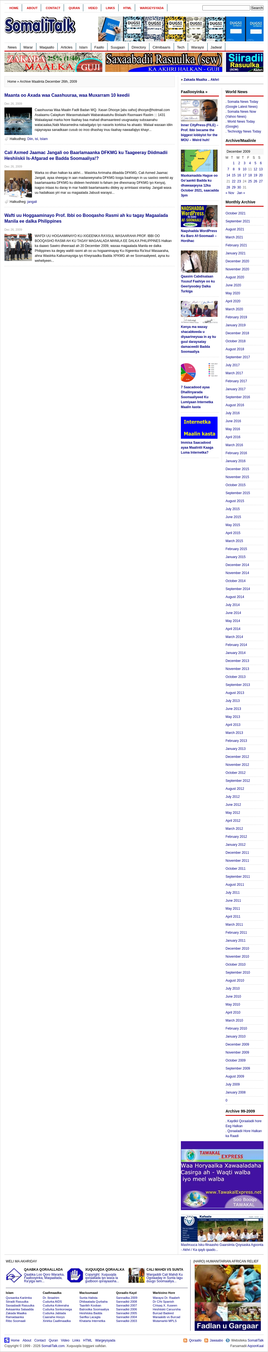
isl (36, 139)
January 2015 (236, 557)
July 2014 (233, 605)
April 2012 (233, 821)
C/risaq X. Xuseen (165, 1305)
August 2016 (235, 405)
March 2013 (234, 733)
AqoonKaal (255, 1346)
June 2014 (233, 613)
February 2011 (236, 932)
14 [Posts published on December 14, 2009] (228, 175)
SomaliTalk (256, 1340)
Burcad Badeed (163, 1313)
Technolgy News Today (244, 131)
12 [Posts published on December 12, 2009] (255, 169)
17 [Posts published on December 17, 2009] (244, 175)
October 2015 (236, 485)
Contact (53, 8)
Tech (180, 47)
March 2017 (234, 373)
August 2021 (235, 229)
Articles (67, 47)
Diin (30, 139)
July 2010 (233, 988)
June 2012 (233, 805)
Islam (83, 47)
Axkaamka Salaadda (20, 1309)
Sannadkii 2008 (126, 1301)
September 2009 (238, 1068)
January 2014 (236, 653)
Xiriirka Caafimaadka (57, 1321)
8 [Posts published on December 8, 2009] (234, 169)
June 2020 (233, 285)
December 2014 (237, 565)
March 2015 (234, 541)
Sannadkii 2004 (126, 1317)
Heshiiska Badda (90, 1313)
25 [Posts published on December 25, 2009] (250, 181)
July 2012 (233, 797)
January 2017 (236, 389)
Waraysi (197, 47)
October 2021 (236, 213)
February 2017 (236, 381)
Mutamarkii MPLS (165, 1321)
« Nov (230, 193)
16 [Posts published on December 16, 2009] (239, 175)
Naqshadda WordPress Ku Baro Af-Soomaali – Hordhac (199, 236)
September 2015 (238, 493)
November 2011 (237, 861)
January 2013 (236, 749)
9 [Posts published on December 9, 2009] (239, 169)
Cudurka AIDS (52, 1301)
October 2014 (236, 581)
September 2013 (238, 685)
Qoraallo (195, 1340)
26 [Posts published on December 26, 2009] (255, 181)
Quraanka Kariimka (19, 1297)
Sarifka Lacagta (89, 1317)
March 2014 (234, 637)
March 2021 (234, 237)
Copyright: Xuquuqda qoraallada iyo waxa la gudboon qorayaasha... (97, 1275)
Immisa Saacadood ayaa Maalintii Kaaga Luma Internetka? (197, 447)
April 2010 (233, 1012)
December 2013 (237, 661)
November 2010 (237, 956)
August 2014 (235, 597)
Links (110, 8)
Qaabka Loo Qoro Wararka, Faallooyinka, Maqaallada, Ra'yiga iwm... (35, 1275)
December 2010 (237, 948)
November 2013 (237, 669)
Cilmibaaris (161, 47)
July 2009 (233, 1084)
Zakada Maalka (16, 1313)
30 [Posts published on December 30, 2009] (239, 187)
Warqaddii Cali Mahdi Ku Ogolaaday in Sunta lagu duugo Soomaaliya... (158, 1275)
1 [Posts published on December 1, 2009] (234, 163)
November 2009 (237, 1052)
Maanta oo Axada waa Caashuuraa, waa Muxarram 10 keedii (67, 95)
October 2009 (236, 1060)
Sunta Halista (88, 1297)
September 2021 (238, 221)
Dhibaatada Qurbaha (93, 1301)
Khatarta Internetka (92, 1321)
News (12, 47)
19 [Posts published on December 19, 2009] (255, 175)
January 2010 (236, 1036)
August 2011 (235, 885)
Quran (74, 8)
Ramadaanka (15, 1317)
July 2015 (233, 509)
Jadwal (216, 47)
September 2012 (238, 781)
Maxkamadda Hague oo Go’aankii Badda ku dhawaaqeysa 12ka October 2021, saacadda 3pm (200, 185)
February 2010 (236, 1028)
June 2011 (233, 901)
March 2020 (234, 309)
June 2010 (233, 996)
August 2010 (235, 980)
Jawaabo (216, 1340)
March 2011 (234, 925)
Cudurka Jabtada (54, 1313)
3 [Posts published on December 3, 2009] (245, 163)
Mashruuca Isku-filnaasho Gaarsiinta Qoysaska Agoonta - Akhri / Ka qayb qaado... (222, 1245)
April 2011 (233, 917)
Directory (139, 47)
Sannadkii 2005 (126, 1313)
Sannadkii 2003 (126, 1321)
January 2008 (236, 1092)
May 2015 (233, 525)
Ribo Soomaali (16, 1321)
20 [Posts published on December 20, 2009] (260, 175)
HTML (127, 8)
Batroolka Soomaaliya (94, 1309)
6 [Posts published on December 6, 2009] (261, 163)
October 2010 (236, 964)
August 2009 (235, 1076)
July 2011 (233, 893)
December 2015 (237, 469)
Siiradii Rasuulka (17, 1301)
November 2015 (237, 477)
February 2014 (236, 645)
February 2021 (236, 245)
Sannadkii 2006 (126, 1309)
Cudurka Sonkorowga (57, 1309)
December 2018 (237, 333)
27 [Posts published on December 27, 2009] (260, 181)
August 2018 (235, 349)
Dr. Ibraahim (51, 1297)
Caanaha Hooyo (54, 1317)
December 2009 (237, 1044)
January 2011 (236, 940)
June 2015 (233, 517)
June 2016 (233, 421)
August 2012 (235, 789)
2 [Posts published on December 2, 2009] (239, 163)
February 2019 (236, 317)
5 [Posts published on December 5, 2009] (255, 163)
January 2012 (236, 845)
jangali (32, 202)
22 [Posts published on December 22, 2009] (233, 181)
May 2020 (233, 293)
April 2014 (233, 629)
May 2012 (233, 813)
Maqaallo (46, 47)
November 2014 (237, 573)
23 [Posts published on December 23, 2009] (239, 181)
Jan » (241, 193)
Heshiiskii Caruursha (167, 1309)
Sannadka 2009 (126, 1297)
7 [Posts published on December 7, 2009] (228, 169)
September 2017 (238, 357)
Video (92, 8)
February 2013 (236, 741)
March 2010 (234, 1020)
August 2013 (235, 693)
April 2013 (233, 725)
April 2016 (233, 437)
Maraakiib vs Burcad (166, 1317)
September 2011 (238, 877)
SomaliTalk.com (53, 1346)
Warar (28, 47)
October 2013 (236, 677)
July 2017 (233, 365)
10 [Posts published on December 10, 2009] (244, 169)
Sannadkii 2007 (126, 1305)
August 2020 (235, 277)
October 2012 (236, 773)
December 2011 (237, 853)
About (32, 8)
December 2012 (237, 757)
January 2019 (236, 325)
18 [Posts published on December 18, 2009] (250, 175)
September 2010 (238, 972)
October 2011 (236, 869)
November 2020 (237, 269)
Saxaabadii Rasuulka (20, 1305)
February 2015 (236, 549)
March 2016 (234, 445)
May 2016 (233, 429)
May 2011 (233, 909)
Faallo (99, 47)
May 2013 (233, 717)
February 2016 (236, 453)
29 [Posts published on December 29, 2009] (233, 187)
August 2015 (235, 501)
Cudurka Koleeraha (56, 1305)
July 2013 (233, 701)
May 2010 (233, 1004)
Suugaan (118, 47)
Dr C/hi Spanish (163, 1301)
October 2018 (236, 341)
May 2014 (233, 621)
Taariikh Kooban (90, 1305)
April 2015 (233, 533)
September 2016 (238, 397)
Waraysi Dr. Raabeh (166, 1297)
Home (13, 8)
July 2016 (233, 413)
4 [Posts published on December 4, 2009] (250, 163)
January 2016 (236, 461)
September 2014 (238, 589)
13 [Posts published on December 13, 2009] (260, 169)
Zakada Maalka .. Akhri (201, 80)
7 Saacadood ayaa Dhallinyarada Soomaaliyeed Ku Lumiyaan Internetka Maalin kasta (197, 397)
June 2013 (233, 709)
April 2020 (233, 301)
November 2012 (237, 765)
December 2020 (237, 261)
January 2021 (236, 253)
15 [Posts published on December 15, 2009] (233, 175)
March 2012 (234, 829)
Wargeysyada (152, 8)
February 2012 (236, 837)
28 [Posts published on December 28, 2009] (228, 187)
